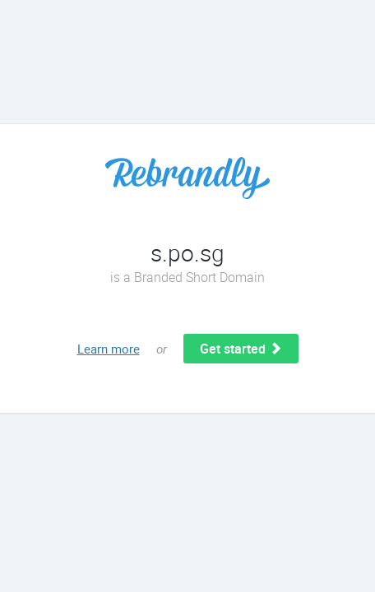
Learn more (108, 348)
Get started (241, 349)
